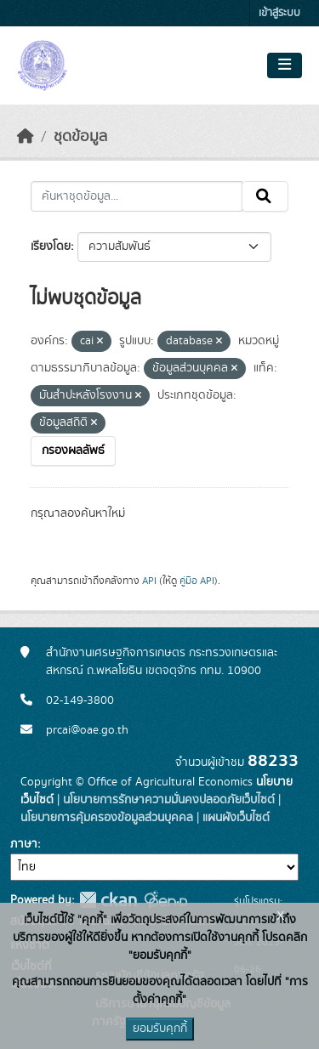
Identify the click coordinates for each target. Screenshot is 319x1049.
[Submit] (265, 196)
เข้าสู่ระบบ (279, 13)
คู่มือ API (196, 580)
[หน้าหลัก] (25, 137)
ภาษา (23, 844)
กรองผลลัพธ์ (73, 450)
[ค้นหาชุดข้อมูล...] (136, 196)
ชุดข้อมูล (80, 137)
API (149, 580)
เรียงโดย (51, 246)
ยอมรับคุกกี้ (160, 1028)
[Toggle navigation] (284, 65)
